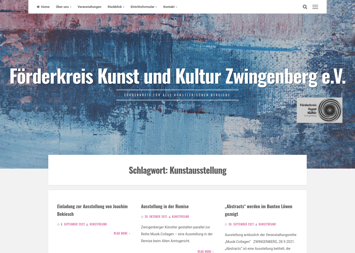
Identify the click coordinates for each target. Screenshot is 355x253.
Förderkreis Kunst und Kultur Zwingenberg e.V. (177, 75)
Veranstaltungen (89, 7)
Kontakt (168, 7)
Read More (121, 233)
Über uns (62, 7)
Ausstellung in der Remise (165, 206)
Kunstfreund (98, 224)
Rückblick (115, 7)
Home (43, 7)
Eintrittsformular (143, 7)
